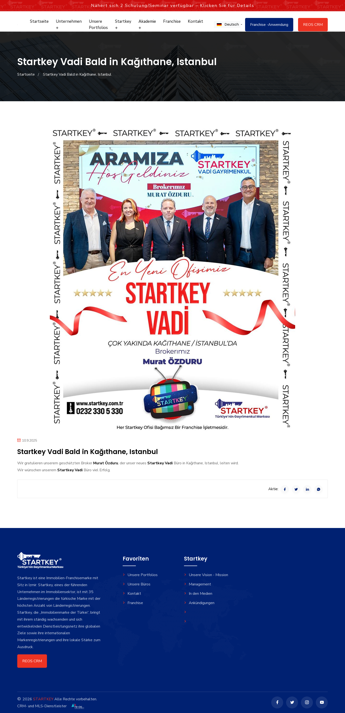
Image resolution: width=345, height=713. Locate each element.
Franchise (172, 21)
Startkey (123, 24)
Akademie (147, 24)
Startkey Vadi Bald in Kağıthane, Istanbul (77, 74)
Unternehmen (69, 24)
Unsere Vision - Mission (206, 575)
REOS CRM (313, 24)
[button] (227, 24)
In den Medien (198, 593)
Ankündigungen (199, 603)
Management (197, 584)
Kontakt (195, 21)
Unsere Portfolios (98, 24)
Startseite (39, 21)
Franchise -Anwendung (269, 24)
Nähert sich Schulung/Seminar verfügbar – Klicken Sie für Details (172, 5)
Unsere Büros (136, 584)
